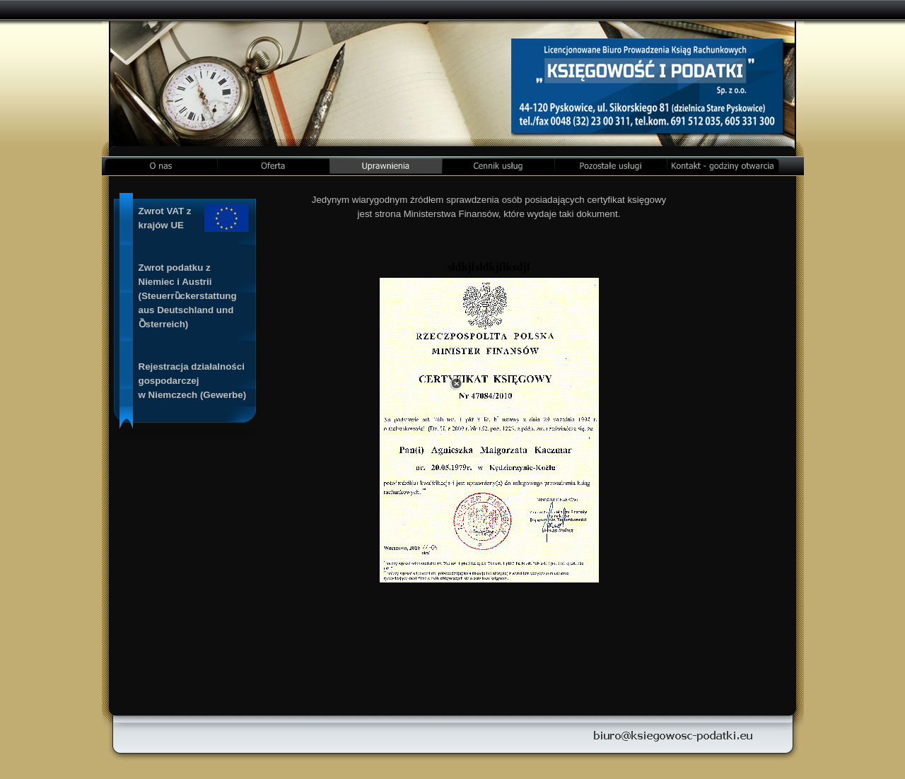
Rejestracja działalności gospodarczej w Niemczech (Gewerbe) (193, 380)
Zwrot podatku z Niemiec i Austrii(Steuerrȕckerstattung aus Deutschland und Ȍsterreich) (188, 295)
